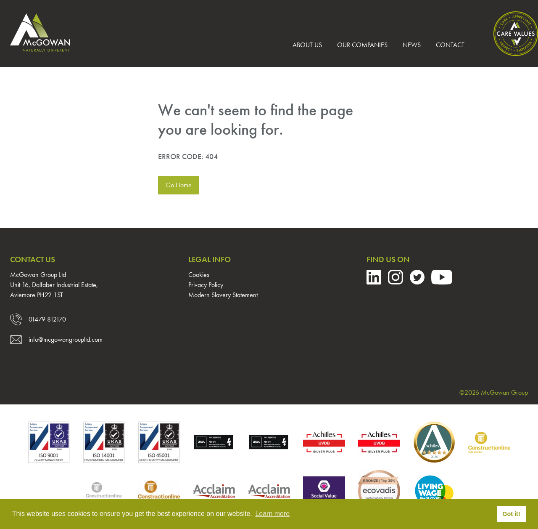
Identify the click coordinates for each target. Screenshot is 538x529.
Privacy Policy (205, 284)
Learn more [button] (272, 513)
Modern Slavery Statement (223, 294)
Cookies (198, 274)
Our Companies (362, 44)
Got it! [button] (511, 513)
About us (307, 44)
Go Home (179, 185)
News (412, 44)
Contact (450, 44)
